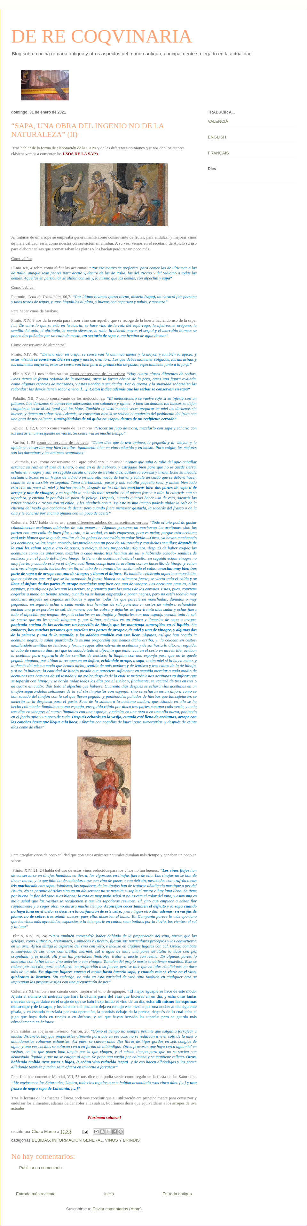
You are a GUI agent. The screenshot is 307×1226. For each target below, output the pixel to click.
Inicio (109, 1193)
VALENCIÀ (218, 121)
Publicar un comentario (40, 1167)
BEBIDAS (41, 1140)
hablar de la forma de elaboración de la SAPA (59, 147)
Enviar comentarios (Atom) (117, 1208)
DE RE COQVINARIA (102, 36)
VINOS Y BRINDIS (122, 1140)
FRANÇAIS (218, 153)
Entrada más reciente (36, 1193)
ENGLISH (217, 137)
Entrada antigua (177, 1193)
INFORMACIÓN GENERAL (77, 1140)
